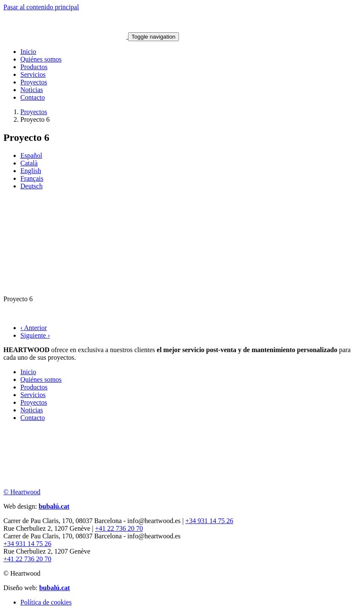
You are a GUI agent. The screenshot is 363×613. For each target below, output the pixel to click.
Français (31, 178)
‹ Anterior (33, 327)
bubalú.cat (54, 506)
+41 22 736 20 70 (119, 528)
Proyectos (33, 82)
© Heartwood (21, 491)
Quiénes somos (40, 59)
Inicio (28, 51)
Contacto (32, 97)
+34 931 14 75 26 (209, 520)
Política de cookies (46, 602)
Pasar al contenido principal (41, 7)
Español (31, 155)
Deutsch (31, 186)
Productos (33, 66)
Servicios (33, 74)
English (30, 170)
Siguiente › (35, 335)
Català (29, 163)
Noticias (31, 89)
